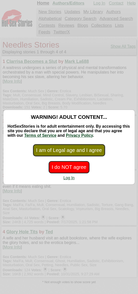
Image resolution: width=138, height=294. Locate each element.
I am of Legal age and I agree (69, 150)
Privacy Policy (79, 135)
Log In (69, 178)
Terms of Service (40, 135)
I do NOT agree (69, 167)
